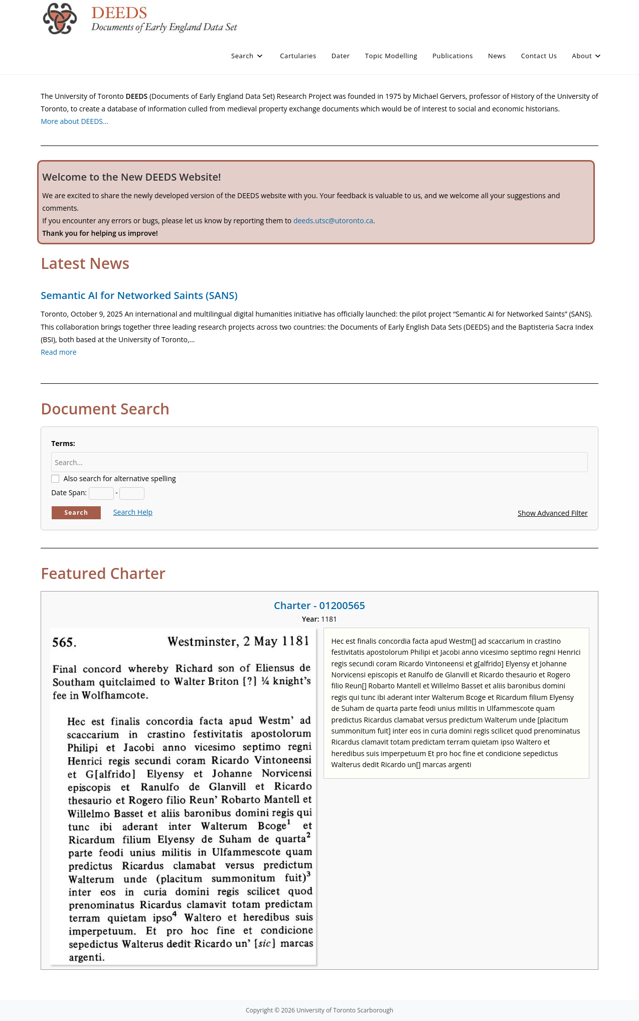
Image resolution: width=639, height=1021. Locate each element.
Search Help (132, 512)
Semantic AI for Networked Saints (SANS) (139, 295)
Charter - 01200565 (319, 605)
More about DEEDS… (74, 121)
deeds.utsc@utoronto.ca (333, 220)
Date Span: (69, 492)
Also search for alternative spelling (120, 478)
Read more (58, 352)
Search (76, 512)
